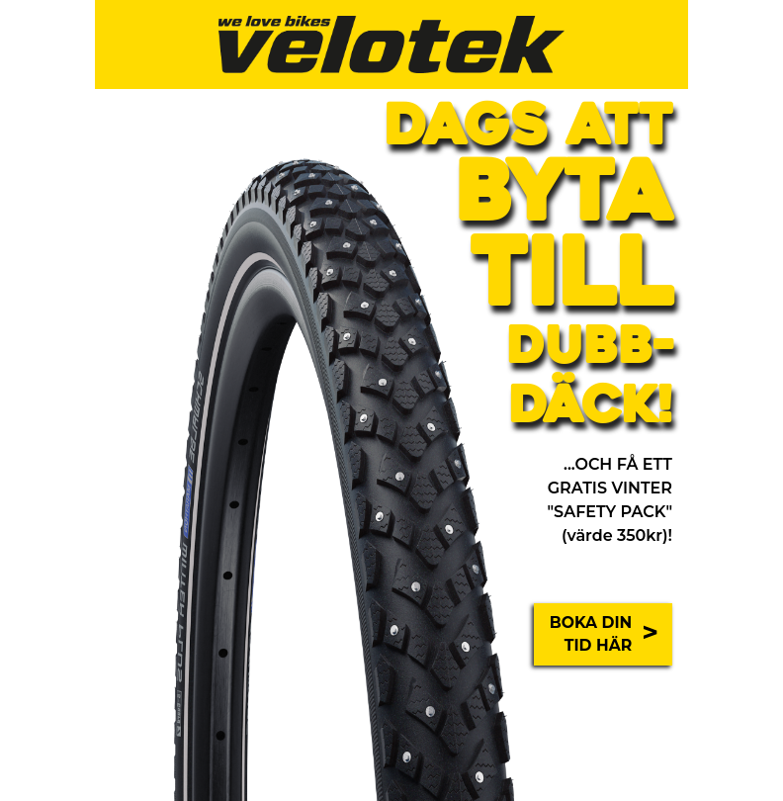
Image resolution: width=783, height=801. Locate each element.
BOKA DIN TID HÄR (604, 634)
